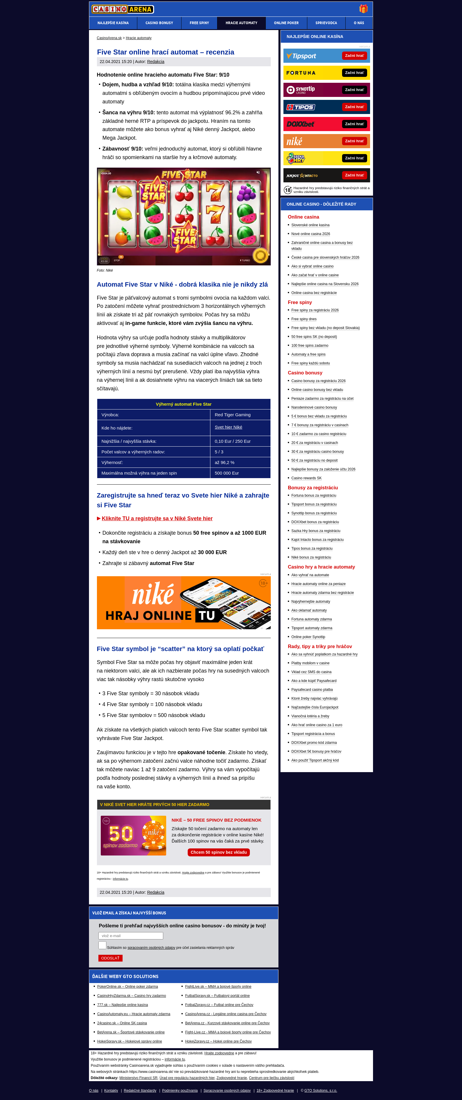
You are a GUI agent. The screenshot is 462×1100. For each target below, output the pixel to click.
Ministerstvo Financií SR (138, 1078)
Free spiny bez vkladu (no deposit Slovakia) (325, 328)
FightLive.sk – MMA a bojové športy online (218, 987)
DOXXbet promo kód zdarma (314, 743)
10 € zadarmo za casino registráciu (318, 434)
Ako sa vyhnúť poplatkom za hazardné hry (324, 654)
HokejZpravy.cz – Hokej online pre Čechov (218, 1041)
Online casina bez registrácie (314, 293)
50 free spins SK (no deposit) (314, 337)
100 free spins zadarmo (309, 345)
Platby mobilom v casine (310, 663)
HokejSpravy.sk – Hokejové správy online (129, 1041)
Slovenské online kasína (310, 225)
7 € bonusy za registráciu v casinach (319, 425)
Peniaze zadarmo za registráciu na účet (322, 399)
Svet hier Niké (228, 427)
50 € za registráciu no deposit (314, 460)
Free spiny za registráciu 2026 (315, 310)
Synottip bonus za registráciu (314, 513)
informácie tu (120, 878)
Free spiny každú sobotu (310, 363)
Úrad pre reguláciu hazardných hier (186, 1078)
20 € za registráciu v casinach (314, 443)
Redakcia (155, 61)
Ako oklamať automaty (309, 610)
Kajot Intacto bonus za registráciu (317, 540)
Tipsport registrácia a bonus (313, 734)
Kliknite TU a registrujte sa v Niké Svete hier (157, 518)
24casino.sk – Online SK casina (122, 1023)
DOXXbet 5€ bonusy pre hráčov (316, 751)
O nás (93, 1091)
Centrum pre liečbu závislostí (271, 1078)
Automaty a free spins (308, 354)
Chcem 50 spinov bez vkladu (219, 852)
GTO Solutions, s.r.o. (320, 1091)
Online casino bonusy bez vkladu (317, 390)
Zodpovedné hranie (232, 1078)
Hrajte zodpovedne (193, 872)
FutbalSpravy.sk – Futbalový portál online (217, 996)
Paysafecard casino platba (312, 690)
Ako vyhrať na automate (310, 575)
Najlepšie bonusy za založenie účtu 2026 (323, 469)
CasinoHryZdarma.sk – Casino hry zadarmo (131, 996)
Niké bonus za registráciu (311, 557)
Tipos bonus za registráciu (312, 548)
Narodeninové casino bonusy (314, 407)
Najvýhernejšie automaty (310, 601)
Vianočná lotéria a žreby (310, 716)
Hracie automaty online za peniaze (318, 584)
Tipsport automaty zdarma (311, 628)
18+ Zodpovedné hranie (275, 1091)
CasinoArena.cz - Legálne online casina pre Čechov (225, 1014)
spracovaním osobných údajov (151, 948)
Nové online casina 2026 (310, 234)
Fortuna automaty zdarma (311, 619)
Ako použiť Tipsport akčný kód (315, 760)
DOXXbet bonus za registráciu (315, 522)
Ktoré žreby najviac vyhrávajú (314, 698)
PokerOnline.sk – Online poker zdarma (127, 987)
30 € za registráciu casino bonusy (317, 452)
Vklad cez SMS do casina (311, 672)
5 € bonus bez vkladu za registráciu (319, 416)
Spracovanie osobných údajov (227, 1091)
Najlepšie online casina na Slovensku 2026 (325, 284)
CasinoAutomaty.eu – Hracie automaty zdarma (133, 1014)
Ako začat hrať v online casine (315, 275)
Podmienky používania (180, 1091)
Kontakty (111, 1091)
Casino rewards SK (306, 478)
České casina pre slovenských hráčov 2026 (325, 257)
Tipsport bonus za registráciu (314, 504)
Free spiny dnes (303, 319)
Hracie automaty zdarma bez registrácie (322, 593)
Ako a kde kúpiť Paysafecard (313, 681)
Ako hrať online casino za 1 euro (316, 725)
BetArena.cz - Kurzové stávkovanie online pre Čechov (227, 1023)
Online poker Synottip (308, 637)
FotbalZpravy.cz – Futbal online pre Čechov (219, 1005)
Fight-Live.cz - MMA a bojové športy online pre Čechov (228, 1032)
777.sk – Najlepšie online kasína (122, 1005)
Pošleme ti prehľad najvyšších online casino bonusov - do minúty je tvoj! (182, 925)
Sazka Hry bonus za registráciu (315, 531)
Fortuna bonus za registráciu (313, 495)
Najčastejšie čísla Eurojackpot (314, 707)
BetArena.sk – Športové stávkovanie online (131, 1032)
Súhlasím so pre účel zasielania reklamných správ (171, 948)
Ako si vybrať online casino (312, 266)
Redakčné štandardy (140, 1091)
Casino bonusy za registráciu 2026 (318, 381)
